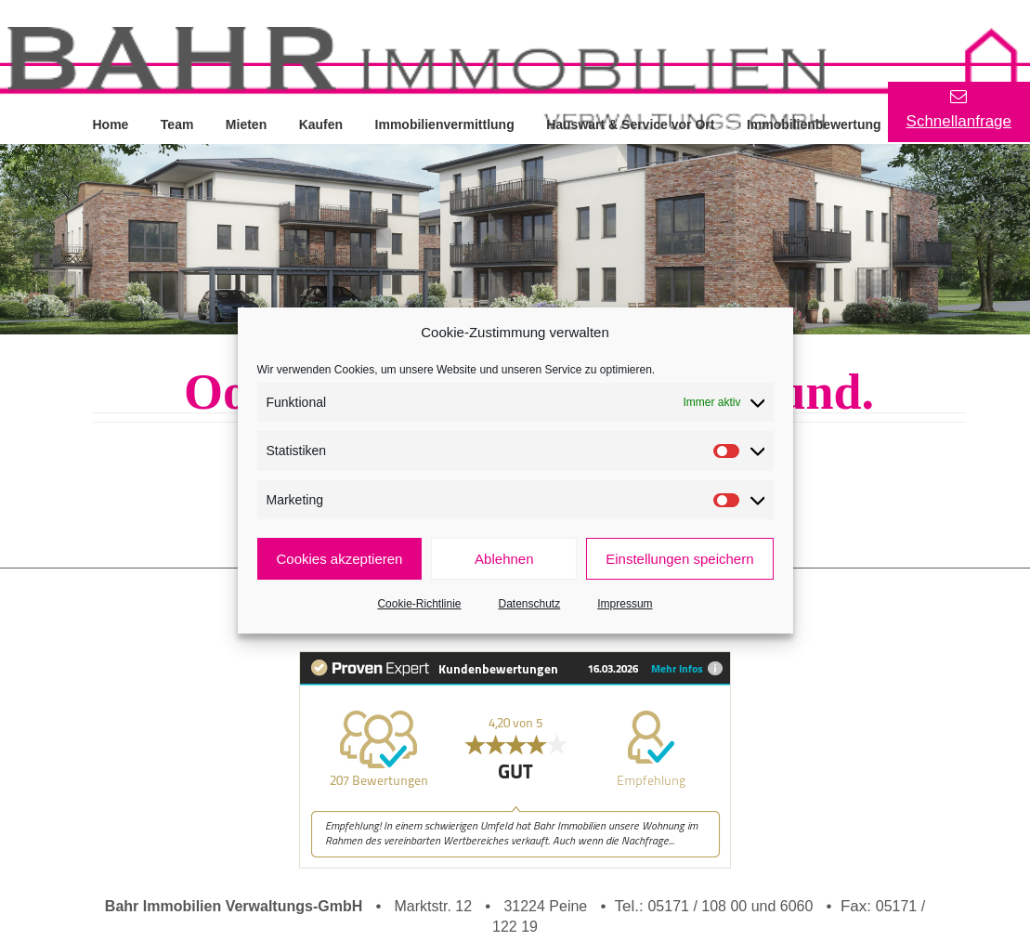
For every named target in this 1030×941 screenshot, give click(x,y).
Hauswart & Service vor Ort (634, 123)
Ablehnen (504, 559)
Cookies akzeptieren (340, 559)
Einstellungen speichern (679, 559)
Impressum (624, 603)
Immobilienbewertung (818, 123)
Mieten (248, 123)
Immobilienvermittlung (447, 123)
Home (111, 123)
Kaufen (323, 123)
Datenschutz (530, 603)
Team (178, 123)
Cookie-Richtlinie (419, 603)
